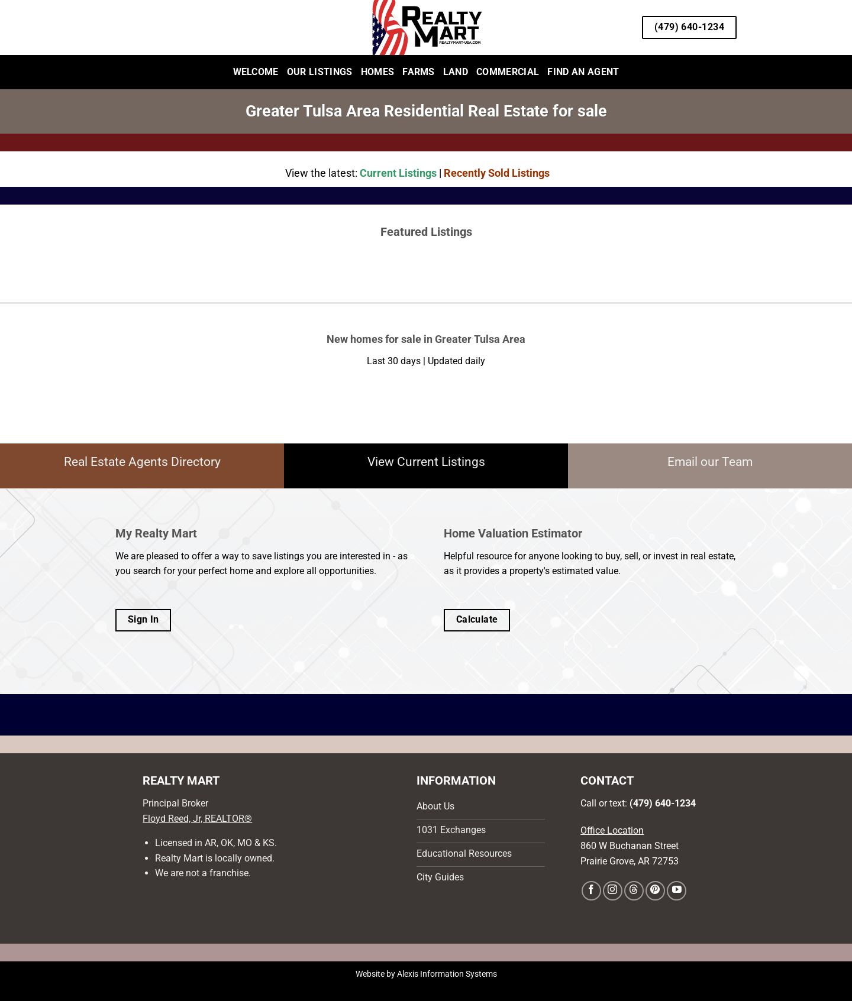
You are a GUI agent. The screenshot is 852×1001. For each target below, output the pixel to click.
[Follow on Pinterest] (655, 890)
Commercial (507, 71)
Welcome (256, 71)
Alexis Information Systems (447, 974)
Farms (418, 71)
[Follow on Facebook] (591, 890)
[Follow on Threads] (634, 890)
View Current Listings (426, 462)
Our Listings (320, 71)
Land (455, 71)
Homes (378, 71)
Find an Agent (583, 71)
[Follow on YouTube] (676, 890)
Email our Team (710, 462)
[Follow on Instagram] (612, 890)
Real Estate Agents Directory (142, 462)
